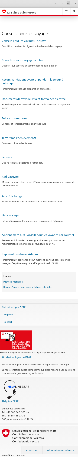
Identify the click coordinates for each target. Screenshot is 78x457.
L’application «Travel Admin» (20, 254)
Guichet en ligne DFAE (13, 307)
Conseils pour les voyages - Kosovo (24, 40)
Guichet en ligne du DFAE (16, 357)
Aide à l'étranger (13, 196)
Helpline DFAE (10, 401)
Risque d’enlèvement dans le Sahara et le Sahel (28, 287)
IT (62, 3)
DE (56, 3)
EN (74, 3)
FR (68, 3)
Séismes (7, 157)
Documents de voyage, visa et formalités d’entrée (34, 99)
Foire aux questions (14, 118)
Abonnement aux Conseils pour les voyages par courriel (38, 235)
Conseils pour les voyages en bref (23, 60)
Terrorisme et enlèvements (19, 138)
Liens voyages (11, 215)
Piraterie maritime (13, 281)
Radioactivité (10, 176)
